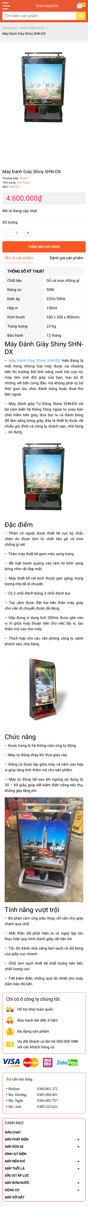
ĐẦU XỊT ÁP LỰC (17, 1175)
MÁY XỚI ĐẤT (14, 1197)
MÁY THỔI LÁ (14, 1168)
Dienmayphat (44, 6)
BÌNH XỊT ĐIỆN (15, 1154)
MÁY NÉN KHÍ (15, 1161)
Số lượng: (10, 222)
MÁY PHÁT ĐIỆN (16, 1139)
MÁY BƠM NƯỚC (17, 1183)
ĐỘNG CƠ (12, 1190)
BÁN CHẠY (13, 1132)
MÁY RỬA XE (14, 1147)
